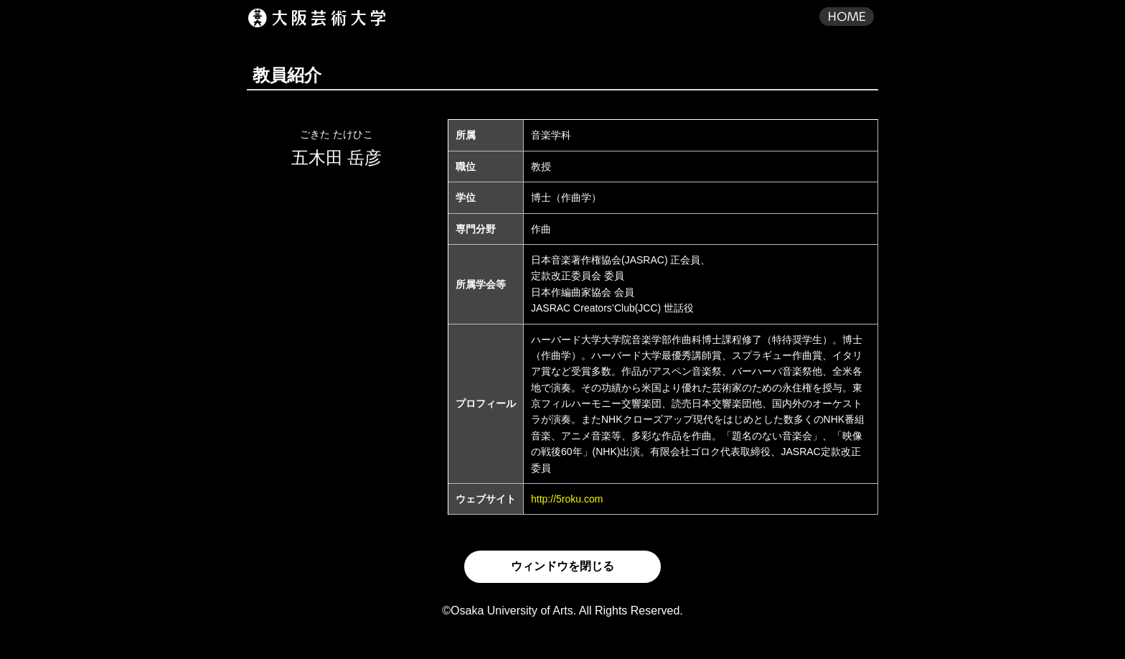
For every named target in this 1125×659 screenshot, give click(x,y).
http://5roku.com (567, 499)
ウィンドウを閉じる (562, 566)
